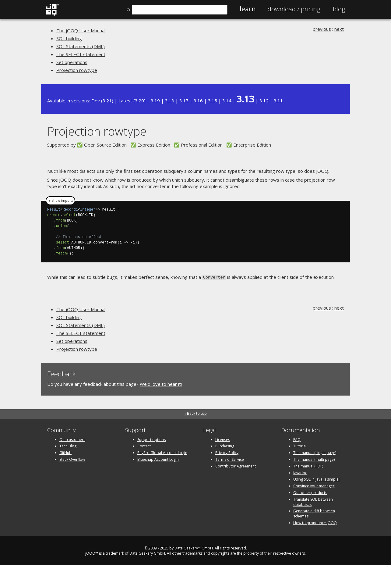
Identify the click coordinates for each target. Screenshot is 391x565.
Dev (95, 101)
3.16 (198, 101)
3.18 (169, 101)
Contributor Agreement (235, 465)
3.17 (183, 101)
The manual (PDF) (308, 465)
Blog (339, 9)
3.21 (107, 101)
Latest (125, 101)
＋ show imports (60, 200)
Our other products (310, 492)
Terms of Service (229, 458)
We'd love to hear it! (161, 383)
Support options (151, 439)
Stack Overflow (72, 458)
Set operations (71, 62)
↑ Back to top (195, 413)
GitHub (65, 452)
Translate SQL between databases (313, 501)
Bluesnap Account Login (158, 458)
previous (322, 29)
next (339, 29)
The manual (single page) (314, 452)
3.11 (278, 101)
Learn (247, 9)
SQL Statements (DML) (80, 46)
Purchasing (224, 445)
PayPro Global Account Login (162, 452)
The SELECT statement (80, 54)
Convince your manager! (314, 485)
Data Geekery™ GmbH (193, 547)
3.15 (212, 101)
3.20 (139, 101)
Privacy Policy (226, 452)
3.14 (226, 101)
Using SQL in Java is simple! (316, 478)
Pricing (294, 9)
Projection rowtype (76, 70)
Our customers (72, 439)
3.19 (155, 101)
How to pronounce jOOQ (315, 522)
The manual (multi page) (314, 458)
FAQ (297, 439)
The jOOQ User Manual (80, 30)
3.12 (264, 101)
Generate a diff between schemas (314, 513)
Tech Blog (67, 445)
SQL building (69, 38)
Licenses (222, 439)
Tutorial (300, 445)
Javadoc (300, 472)
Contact (144, 445)
